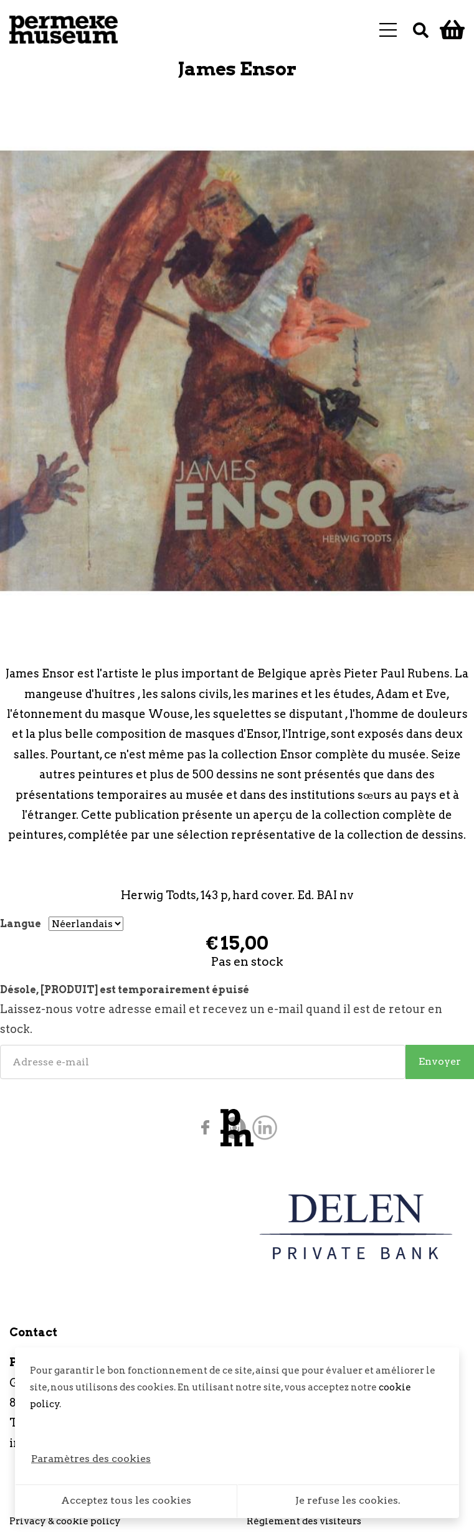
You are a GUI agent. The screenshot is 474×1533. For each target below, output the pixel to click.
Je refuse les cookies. (348, 1500)
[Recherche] (421, 29)
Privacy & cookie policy (65, 1521)
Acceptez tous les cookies (126, 1500)
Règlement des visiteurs (304, 1521)
